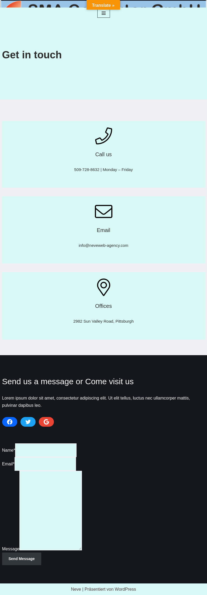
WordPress (125, 589)
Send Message (22, 559)
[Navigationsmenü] (103, 13)
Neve (76, 589)
